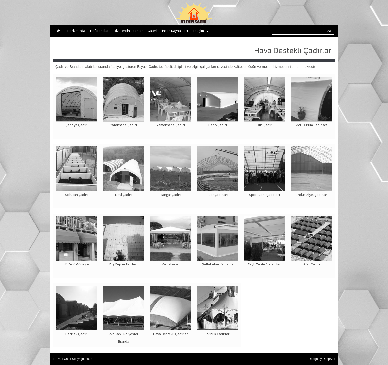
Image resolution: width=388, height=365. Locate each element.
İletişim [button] (200, 30)
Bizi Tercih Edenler (128, 30)
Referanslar (99, 30)
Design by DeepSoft (322, 359)
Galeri (152, 30)
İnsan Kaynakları (175, 30)
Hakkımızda (76, 30)
